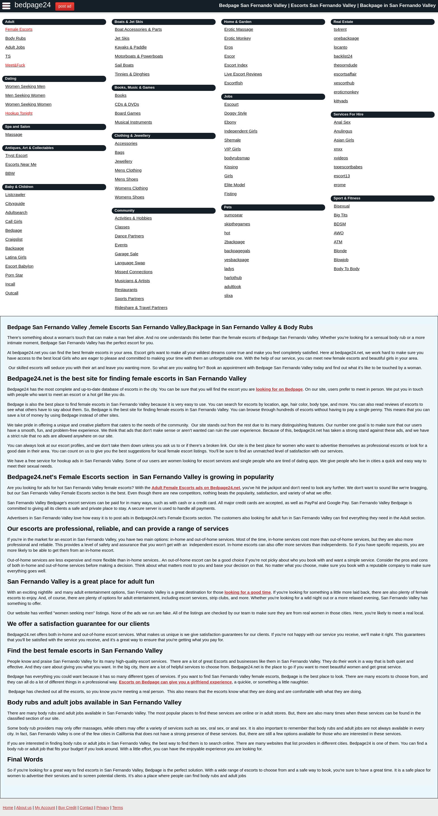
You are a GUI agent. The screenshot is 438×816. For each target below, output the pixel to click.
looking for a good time (248, 592)
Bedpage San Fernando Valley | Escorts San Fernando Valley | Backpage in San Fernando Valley (327, 5)
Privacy (102, 807)
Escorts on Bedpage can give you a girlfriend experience (175, 682)
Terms (117, 807)
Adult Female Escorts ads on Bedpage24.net (196, 487)
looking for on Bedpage (279, 389)
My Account (45, 807)
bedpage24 (33, 5)
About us (24, 807)
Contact (86, 807)
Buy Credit (67, 807)
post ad (64, 6)
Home (8, 807)
